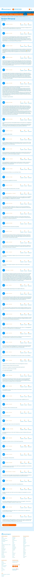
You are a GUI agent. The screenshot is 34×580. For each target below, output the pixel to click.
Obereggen (13, 538)
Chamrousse (3, 546)
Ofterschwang (3, 556)
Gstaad (2, 537)
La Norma (24, 554)
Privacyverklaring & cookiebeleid (6, 574)
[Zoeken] (18, 9)
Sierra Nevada (3, 539)
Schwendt (13, 545)
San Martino (3, 555)
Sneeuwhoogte (4, 14)
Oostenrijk (11, 16)
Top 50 (3, 12)
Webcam (11, 14)
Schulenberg (14, 546)
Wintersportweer (11, 12)
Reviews (25, 14)
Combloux (24, 546)
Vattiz (13, 556)
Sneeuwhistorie (16, 14)
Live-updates (30, 14)
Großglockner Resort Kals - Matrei (6, 544)
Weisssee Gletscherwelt (4, 540)
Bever (13, 541)
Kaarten (16, 12)
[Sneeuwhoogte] (6, 9)
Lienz (2, 542)
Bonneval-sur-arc (14, 540)
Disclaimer (3, 575)
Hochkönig (3, 545)
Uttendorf (13, 557)
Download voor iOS (14, 562)
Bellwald (3, 554)
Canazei (13, 542)
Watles (2, 543)
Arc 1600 (13, 555)
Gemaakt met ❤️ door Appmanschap (15, 569)
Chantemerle (24, 556)
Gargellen (24, 543)
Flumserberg (3, 557)
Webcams (6, 12)
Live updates (3, 569)
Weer (8, 14)
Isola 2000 (24, 537)
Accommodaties (28, 12)
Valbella (24, 538)
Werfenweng (24, 542)
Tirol (14, 16)
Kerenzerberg (3, 541)
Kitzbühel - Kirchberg (4, 538)
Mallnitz (13, 539)
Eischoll (24, 557)
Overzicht (8, 16)
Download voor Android (15, 561)
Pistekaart (21, 14)
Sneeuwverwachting (22, 12)
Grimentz (13, 554)
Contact (3, 576)
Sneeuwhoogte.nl (3, 16)
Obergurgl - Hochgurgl (18, 16)
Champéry (24, 539)
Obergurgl (23, 16)
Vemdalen (24, 541)
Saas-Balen (13, 544)
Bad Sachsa (13, 537)
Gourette (24, 540)
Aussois (13, 543)
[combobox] (18, 9)
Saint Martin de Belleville (26, 545)
